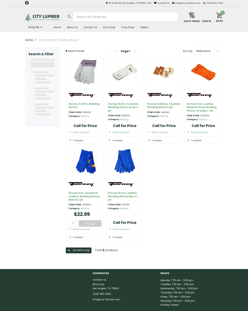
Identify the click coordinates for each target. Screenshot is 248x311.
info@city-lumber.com (186, 3)
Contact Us (161, 3)
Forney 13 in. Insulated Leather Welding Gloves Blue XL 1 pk (84, 196)
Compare (76, 140)
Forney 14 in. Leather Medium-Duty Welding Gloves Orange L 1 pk (201, 107)
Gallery (144, 27)
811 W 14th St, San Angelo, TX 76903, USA (128, 3)
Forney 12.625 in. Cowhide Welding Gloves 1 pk (163, 105)
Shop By (33, 27)
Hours (165, 273)
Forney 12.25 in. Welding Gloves (84, 105)
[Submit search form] (69, 16)
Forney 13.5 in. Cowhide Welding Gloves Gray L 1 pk (123, 107)
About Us (72, 27)
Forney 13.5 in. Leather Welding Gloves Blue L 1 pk (123, 196)
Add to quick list (79, 132)
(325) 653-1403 (213, 3)
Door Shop (109, 27)
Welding (84, 116)
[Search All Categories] (121, 16)
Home (57, 27)
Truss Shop (127, 27)
